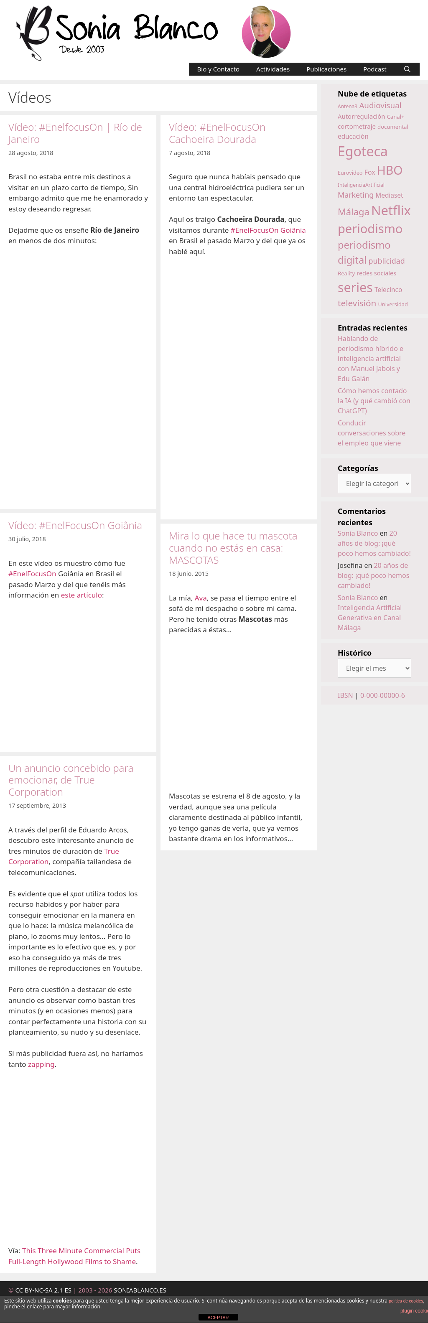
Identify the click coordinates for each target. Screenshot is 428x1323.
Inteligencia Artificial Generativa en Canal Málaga (370, 617)
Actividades (273, 69)
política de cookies (406, 1301)
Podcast (375, 69)
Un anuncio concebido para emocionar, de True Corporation (70, 780)
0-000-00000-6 (382, 695)
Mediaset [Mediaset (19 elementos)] (389, 195)
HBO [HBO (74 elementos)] (390, 170)
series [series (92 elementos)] (355, 287)
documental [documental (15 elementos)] (392, 126)
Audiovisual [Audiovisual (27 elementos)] (380, 105)
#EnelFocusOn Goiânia (268, 230)
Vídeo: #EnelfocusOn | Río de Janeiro (75, 133)
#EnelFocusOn (32, 573)
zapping (41, 1064)
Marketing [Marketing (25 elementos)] (356, 195)
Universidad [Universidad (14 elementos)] (393, 304)
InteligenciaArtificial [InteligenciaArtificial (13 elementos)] (361, 184)
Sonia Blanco (358, 533)
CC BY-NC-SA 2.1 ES (44, 1290)
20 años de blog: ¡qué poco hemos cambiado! (374, 543)
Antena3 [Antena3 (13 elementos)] (347, 106)
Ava (201, 598)
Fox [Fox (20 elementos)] (369, 172)
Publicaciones (326, 69)
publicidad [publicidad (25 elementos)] (386, 261)
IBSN (345, 695)
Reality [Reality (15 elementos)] (346, 273)
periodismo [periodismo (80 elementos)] (370, 228)
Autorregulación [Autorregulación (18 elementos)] (361, 116)
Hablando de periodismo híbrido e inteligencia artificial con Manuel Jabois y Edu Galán (370, 358)
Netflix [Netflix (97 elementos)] (391, 210)
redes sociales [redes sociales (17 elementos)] (376, 273)
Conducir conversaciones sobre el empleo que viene (371, 433)
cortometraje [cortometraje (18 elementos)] (357, 126)
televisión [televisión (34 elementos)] (357, 303)
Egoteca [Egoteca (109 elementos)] (363, 151)
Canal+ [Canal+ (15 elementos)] (396, 116)
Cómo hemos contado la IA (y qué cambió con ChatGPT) (374, 400)
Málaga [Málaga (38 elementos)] (353, 212)
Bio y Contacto (218, 69)
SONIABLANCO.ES (140, 1290)
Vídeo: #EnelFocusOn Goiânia (75, 525)
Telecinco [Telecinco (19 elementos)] (388, 289)
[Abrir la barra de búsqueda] (407, 69)
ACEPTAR (218, 1317)
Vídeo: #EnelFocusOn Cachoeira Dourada (217, 133)
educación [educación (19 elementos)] (353, 136)
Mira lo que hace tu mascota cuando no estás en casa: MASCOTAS (233, 548)
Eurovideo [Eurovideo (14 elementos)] (350, 172)
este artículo (81, 595)
